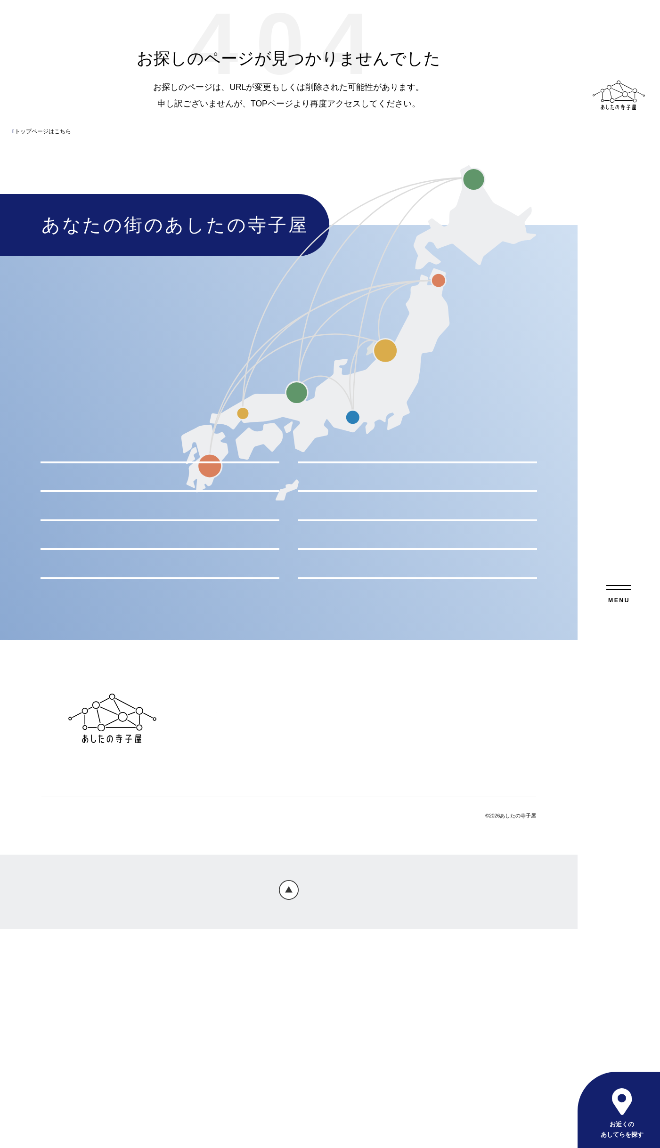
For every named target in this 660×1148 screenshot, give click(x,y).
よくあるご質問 (369, 914)
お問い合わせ (311, 946)
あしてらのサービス (290, 914)
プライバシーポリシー (232, 946)
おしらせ (426, 914)
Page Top (288, 1110)
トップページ (216, 914)
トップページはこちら (41, 131)
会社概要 (364, 946)
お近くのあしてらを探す (621, 1129)
